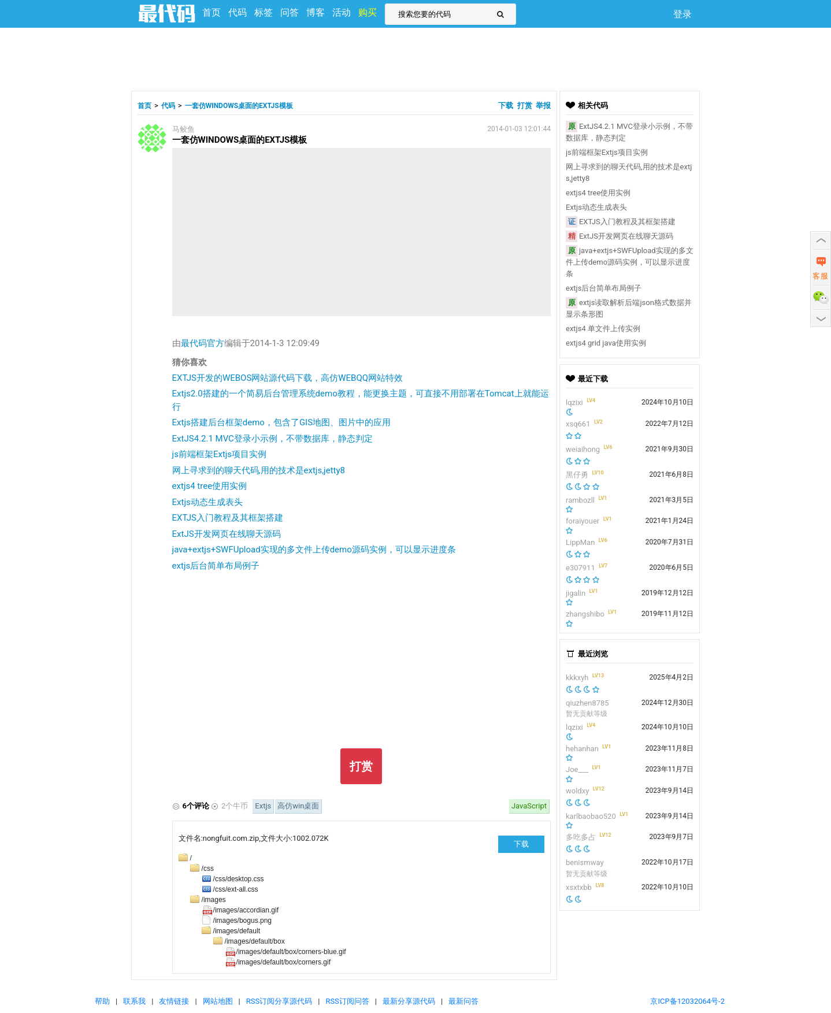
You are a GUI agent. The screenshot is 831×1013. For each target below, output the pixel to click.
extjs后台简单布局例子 (216, 566)
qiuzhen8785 (587, 703)
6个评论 (196, 806)
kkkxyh (577, 677)
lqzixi (574, 402)
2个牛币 (234, 806)
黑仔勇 (577, 474)
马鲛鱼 (183, 129)
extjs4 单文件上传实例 (603, 328)
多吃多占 (581, 837)
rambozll (580, 500)
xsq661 (578, 424)
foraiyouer (582, 521)
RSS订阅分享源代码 (279, 1001)
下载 (506, 105)
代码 (168, 106)
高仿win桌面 (298, 806)
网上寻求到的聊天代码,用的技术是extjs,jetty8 (258, 470)
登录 (682, 14)
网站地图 (218, 1001)
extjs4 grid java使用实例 (606, 343)
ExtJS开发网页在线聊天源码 (226, 534)
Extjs (263, 806)
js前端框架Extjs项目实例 (219, 454)
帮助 (102, 1001)
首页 (144, 106)
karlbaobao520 (591, 816)
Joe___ (577, 769)
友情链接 (174, 1001)
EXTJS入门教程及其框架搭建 (227, 518)
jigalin (575, 593)
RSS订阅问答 (347, 1001)
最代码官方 (202, 343)
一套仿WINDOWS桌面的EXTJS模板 (239, 106)
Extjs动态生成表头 (207, 502)
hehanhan (582, 748)
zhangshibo (585, 614)
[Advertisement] (415, 58)
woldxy (577, 790)
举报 (543, 105)
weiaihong (583, 449)
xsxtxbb (579, 887)
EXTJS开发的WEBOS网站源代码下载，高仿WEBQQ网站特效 (287, 378)
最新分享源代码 (409, 1001)
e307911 (580, 567)
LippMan (580, 542)
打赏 (524, 105)
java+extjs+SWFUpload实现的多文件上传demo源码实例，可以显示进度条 (314, 549)
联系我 (134, 1001)
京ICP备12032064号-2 (687, 1001)
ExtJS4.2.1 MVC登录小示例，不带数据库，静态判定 (272, 438)
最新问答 (463, 1001)
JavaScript (529, 806)
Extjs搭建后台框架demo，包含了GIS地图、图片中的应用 (281, 422)
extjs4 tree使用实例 (209, 486)
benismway (585, 862)
